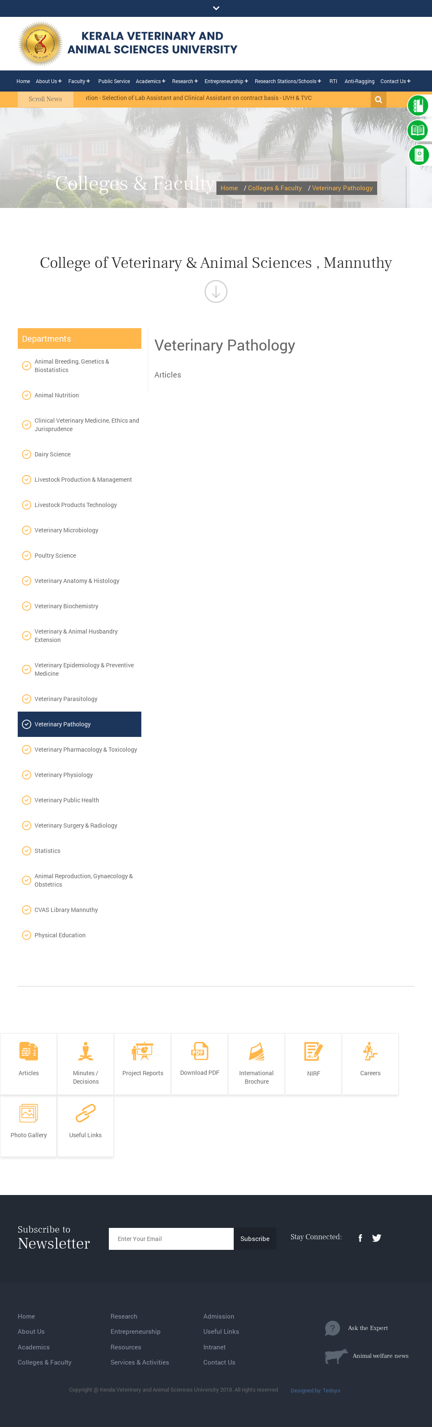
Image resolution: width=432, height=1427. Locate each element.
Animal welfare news (367, 1356)
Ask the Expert (356, 1328)
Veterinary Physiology (64, 775)
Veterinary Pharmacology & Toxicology (86, 749)
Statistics (47, 851)
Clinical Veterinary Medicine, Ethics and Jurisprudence (87, 424)
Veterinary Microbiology (66, 530)
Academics (148, 81)
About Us (46, 81)
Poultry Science (55, 555)
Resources (126, 1347)
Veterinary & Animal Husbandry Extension (76, 635)
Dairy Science (52, 454)
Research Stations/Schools (285, 81)
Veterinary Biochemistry (66, 606)
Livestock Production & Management (83, 479)
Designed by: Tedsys (315, 1390)
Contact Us (393, 81)
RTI (333, 81)
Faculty (76, 81)
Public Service (114, 81)
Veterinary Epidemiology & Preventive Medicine (84, 669)
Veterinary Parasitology (66, 699)
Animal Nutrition (57, 395)
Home (23, 81)
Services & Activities (140, 1362)
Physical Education (60, 935)
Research (182, 81)
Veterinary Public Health (67, 800)
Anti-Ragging (360, 81)
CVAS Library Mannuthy (66, 910)
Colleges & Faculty (275, 187)
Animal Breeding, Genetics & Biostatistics (72, 365)
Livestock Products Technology (76, 505)
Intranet (214, 1347)
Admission (219, 1316)
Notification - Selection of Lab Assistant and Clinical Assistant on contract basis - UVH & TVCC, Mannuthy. (209, 98)
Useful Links (221, 1331)
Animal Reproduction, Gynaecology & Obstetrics (84, 880)
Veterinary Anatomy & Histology (77, 581)
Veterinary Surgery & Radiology (76, 825)
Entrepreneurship (224, 81)
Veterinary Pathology (342, 187)
